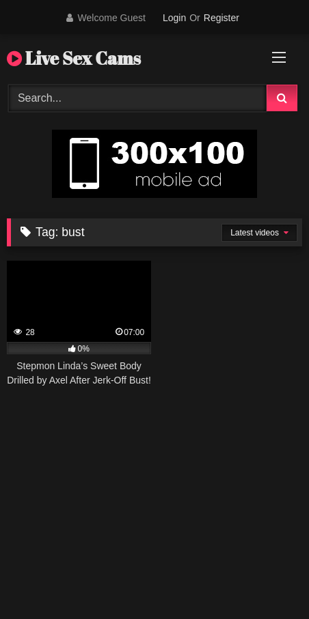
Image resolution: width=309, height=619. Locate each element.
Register (221, 17)
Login (174, 17)
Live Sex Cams (74, 58)
